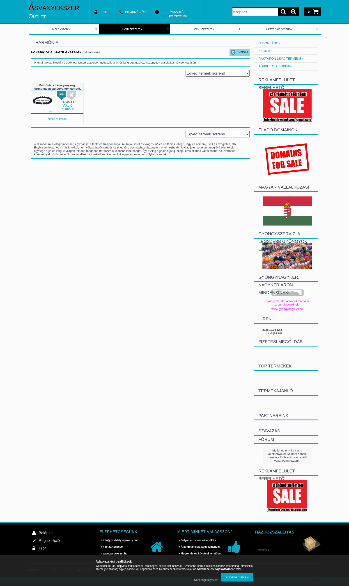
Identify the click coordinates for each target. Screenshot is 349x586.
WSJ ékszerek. (204, 29)
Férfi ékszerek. (132, 29)
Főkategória (42, 52)
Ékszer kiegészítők (279, 29)
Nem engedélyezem (206, 579)
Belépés (46, 533)
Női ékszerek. (61, 29)
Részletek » (263, 550)
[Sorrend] (218, 73)
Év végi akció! (274, 333)
